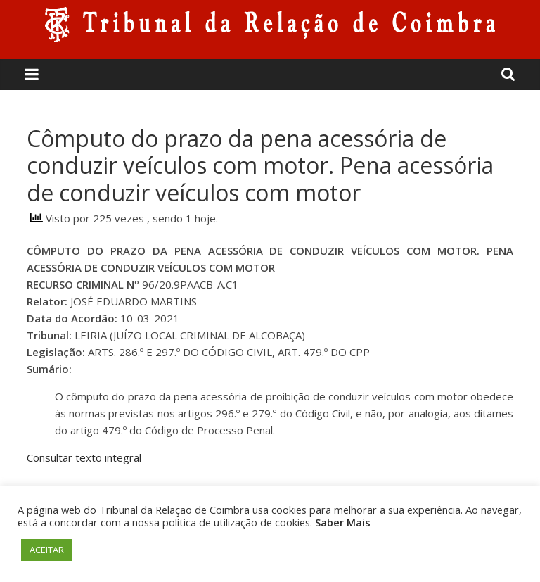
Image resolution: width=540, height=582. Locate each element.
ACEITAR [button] (47, 549)
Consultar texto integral (84, 457)
